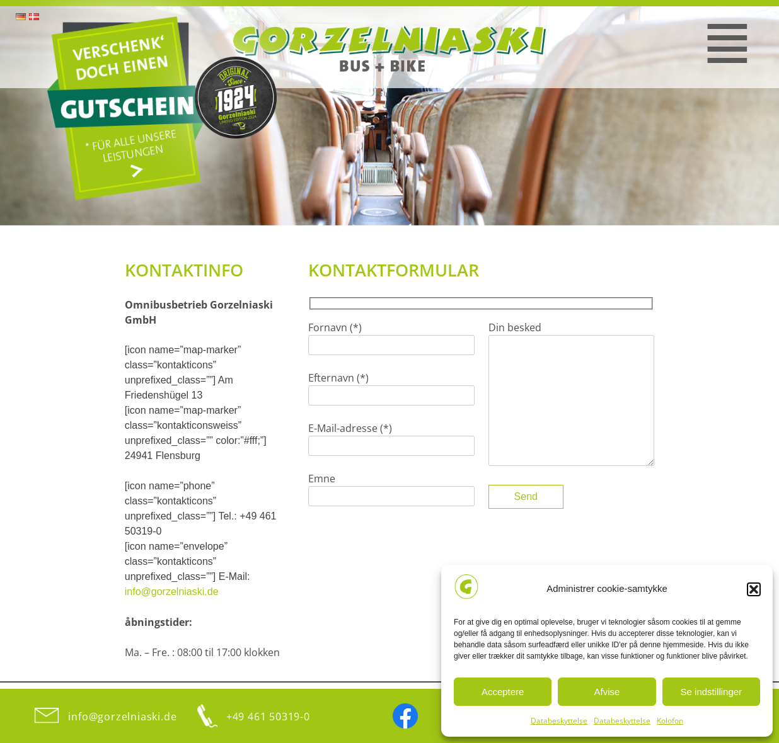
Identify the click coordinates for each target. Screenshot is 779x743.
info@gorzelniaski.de (172, 591)
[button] (753, 589)
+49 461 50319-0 (268, 716)
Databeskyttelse (559, 720)
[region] (389, 115)
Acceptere (503, 691)
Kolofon (670, 720)
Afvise (607, 691)
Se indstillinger (711, 691)
